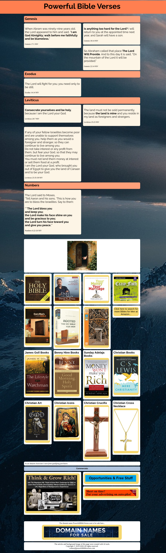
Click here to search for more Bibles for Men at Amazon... (126, 311)
